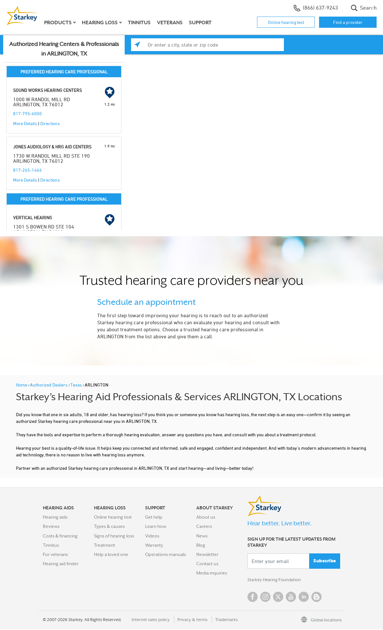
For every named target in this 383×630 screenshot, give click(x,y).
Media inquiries (211, 572)
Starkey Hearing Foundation (275, 580)
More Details (25, 123)
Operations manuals (165, 554)
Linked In (304, 597)
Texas (76, 384)
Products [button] (58, 23)
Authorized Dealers (49, 384)
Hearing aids (55, 517)
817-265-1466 (27, 170)
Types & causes (109, 526)
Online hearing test (286, 22)
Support (200, 23)
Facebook (252, 597)
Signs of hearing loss (114, 535)
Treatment (104, 545)
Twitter (278, 597)
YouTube (291, 597)
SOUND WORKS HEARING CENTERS (47, 90)
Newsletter (207, 554)
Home (22, 384)
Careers (204, 526)
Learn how (155, 526)
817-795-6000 (27, 113)
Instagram (265, 597)
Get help (153, 517)
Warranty (154, 545)
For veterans (55, 554)
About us (205, 517)
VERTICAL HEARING (32, 217)
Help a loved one (111, 554)
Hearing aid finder (61, 563)
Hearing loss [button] (100, 23)
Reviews (51, 526)
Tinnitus (139, 23)
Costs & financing (60, 535)
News (201, 535)
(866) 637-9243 (315, 7)
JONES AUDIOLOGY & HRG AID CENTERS (52, 146)
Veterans (170, 23)
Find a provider (348, 22)
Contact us (207, 563)
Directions (50, 123)
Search (364, 7)
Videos (152, 535)
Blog (200, 545)
